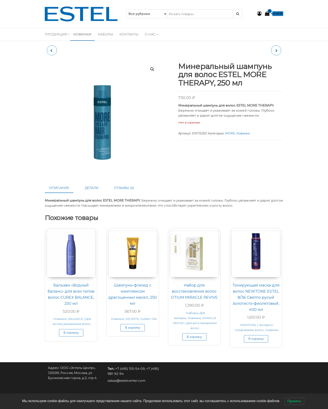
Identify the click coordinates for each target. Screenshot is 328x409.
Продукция (56, 34)
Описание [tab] (59, 188)
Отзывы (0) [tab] (124, 188)
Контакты (128, 34)
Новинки (82, 34)
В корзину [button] (71, 333)
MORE (230, 133)
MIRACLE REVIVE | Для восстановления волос (195, 323)
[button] (152, 69)
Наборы (105, 34)
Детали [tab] (92, 188)
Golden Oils (148, 318)
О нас (150, 34)
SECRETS (132, 318)
